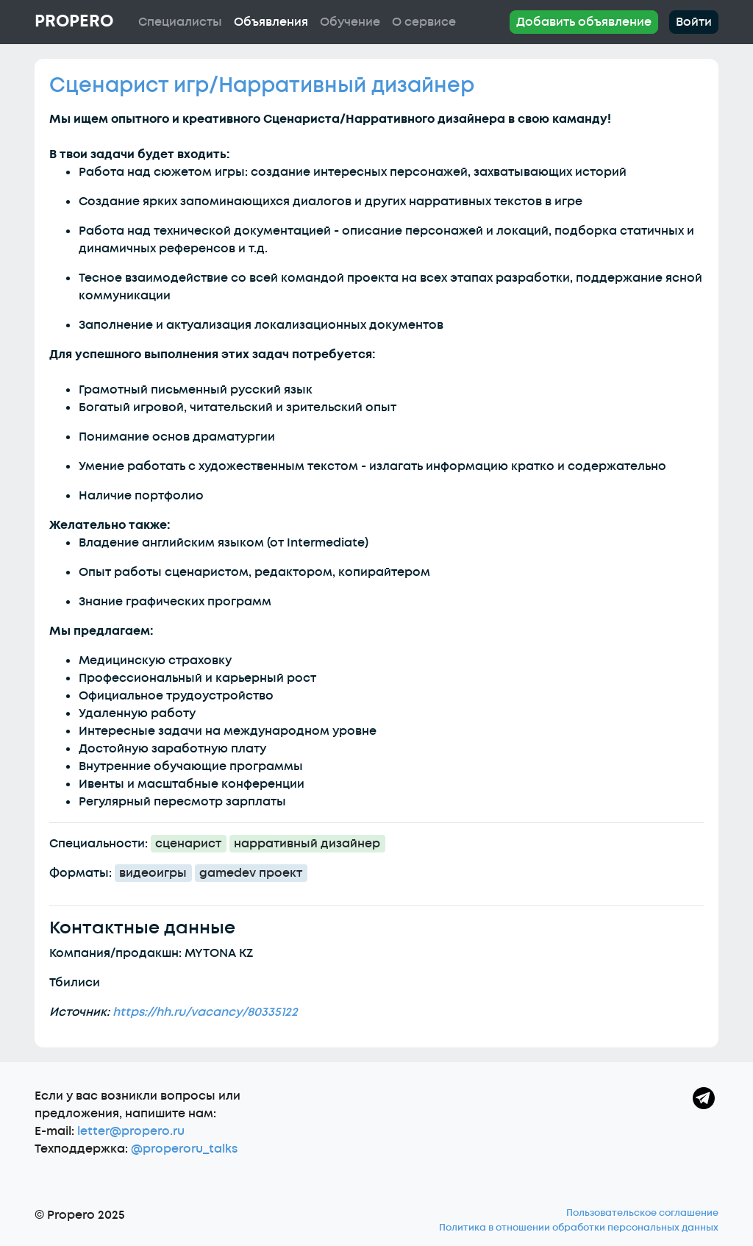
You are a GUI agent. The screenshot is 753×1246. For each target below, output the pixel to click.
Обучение (350, 22)
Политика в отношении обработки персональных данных (578, 1227)
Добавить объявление (584, 22)
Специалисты (180, 22)
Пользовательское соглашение (642, 1213)
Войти (694, 22)
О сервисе (424, 22)
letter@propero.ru (131, 1131)
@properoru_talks (184, 1149)
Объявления (271, 22)
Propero (74, 21)
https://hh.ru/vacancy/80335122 (205, 1012)
